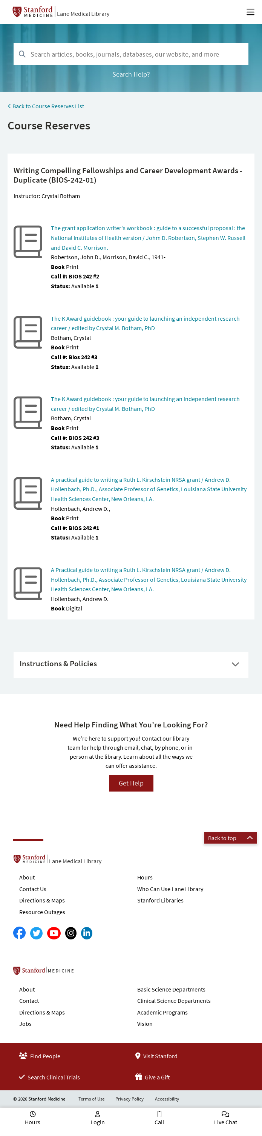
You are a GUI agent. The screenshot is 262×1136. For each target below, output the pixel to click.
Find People (39, 1056)
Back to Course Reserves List (46, 106)
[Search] (22, 54)
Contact (29, 1000)
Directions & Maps (42, 900)
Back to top (230, 838)
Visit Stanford (156, 1056)
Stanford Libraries (160, 900)
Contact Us (32, 889)
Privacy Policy (129, 1099)
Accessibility (167, 1099)
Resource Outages (42, 912)
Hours (145, 877)
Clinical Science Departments (174, 1000)
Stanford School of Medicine (87, 973)
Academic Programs (162, 1012)
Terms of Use (91, 1099)
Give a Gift (152, 1077)
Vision (145, 1023)
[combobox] (131, 54)
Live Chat (225, 1122)
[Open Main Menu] (250, 12)
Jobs (25, 1023)
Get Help (131, 783)
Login (97, 1122)
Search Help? (131, 74)
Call (159, 1122)
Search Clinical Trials (49, 1077)
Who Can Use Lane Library (170, 889)
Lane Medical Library (83, 13)
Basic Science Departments (171, 989)
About (27, 877)
